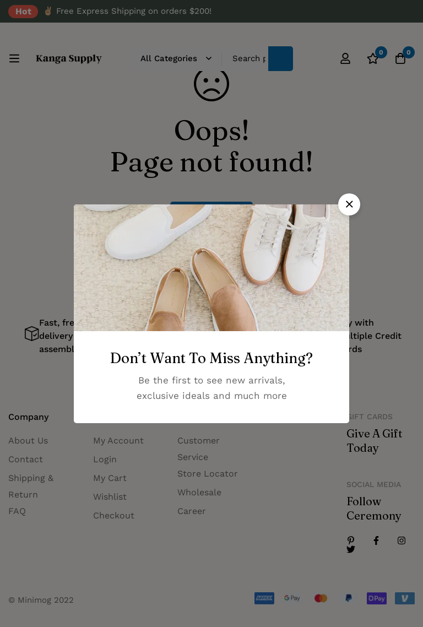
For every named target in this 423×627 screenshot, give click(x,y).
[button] (349, 204)
